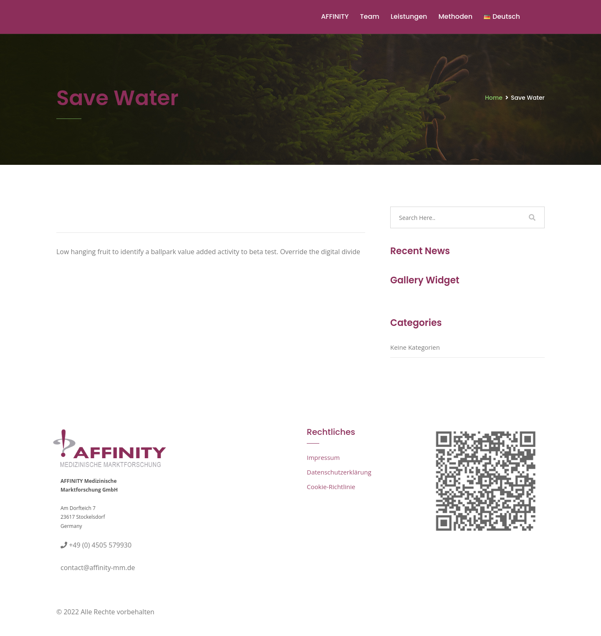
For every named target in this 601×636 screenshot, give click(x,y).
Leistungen (409, 16)
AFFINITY (334, 16)
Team (369, 16)
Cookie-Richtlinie (331, 486)
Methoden (455, 16)
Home (494, 97)
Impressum (323, 457)
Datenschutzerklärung (339, 472)
